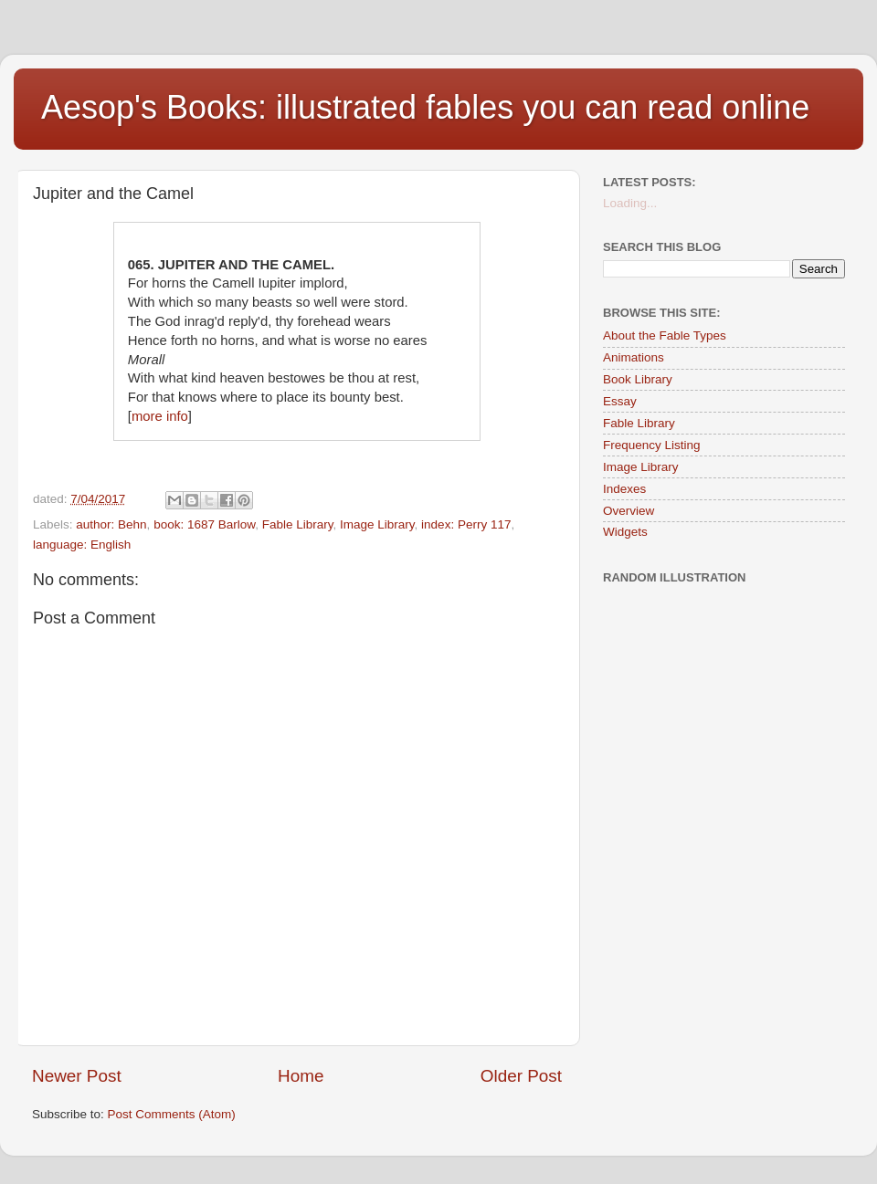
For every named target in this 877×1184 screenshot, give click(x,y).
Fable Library (297, 524)
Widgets (625, 532)
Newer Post (77, 1075)
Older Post (521, 1075)
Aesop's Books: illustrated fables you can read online (425, 107)
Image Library (377, 524)
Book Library (637, 379)
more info (160, 416)
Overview (628, 511)
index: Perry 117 (466, 524)
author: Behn (111, 524)
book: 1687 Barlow (204, 524)
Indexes (624, 489)
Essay (620, 401)
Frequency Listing (652, 445)
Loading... (630, 203)
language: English (82, 544)
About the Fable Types (664, 335)
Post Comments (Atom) (172, 1114)
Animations (633, 357)
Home (300, 1075)
